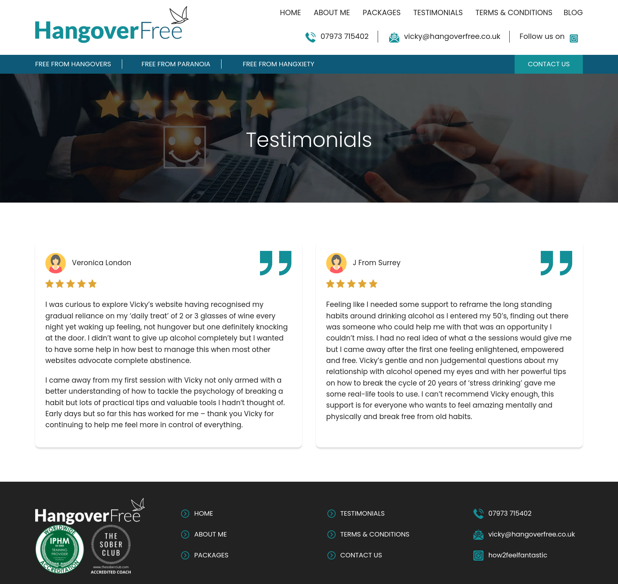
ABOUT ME (210, 534)
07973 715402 (344, 36)
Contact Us (549, 64)
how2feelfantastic (517, 555)
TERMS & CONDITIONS (375, 534)
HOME (203, 513)
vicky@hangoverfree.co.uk (452, 36)
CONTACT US (361, 555)
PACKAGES (211, 555)
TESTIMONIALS (362, 513)
